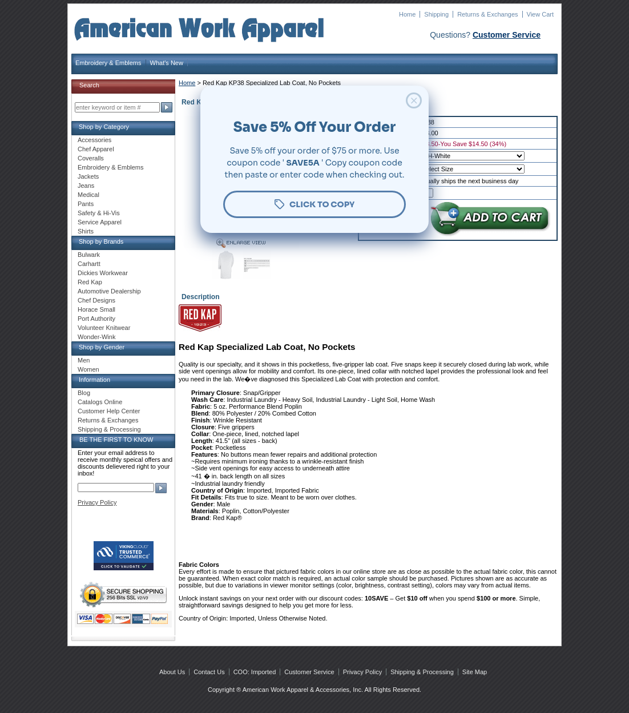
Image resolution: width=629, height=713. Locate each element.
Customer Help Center (109, 411)
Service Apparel (100, 222)
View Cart (540, 14)
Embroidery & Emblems (108, 62)
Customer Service (507, 34)
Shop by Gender (101, 347)
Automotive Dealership (109, 291)
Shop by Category (104, 126)
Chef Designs (96, 300)
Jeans (86, 185)
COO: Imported (254, 671)
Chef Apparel (96, 149)
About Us (172, 671)
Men (84, 360)
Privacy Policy (97, 502)
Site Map (474, 671)
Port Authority (96, 318)
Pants (86, 203)
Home (407, 14)
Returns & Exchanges (487, 14)
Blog (84, 392)
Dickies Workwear (103, 272)
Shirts (86, 231)
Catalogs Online (100, 401)
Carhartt (89, 263)
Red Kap (90, 282)
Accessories (94, 139)
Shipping (436, 14)
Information (94, 379)
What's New (166, 62)
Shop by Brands (101, 241)
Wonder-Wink (96, 336)
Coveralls (91, 158)
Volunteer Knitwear (104, 327)
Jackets (88, 176)
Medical (88, 194)
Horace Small (96, 309)
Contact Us (208, 671)
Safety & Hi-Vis (99, 213)
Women (88, 369)
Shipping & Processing (109, 429)
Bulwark (89, 254)
